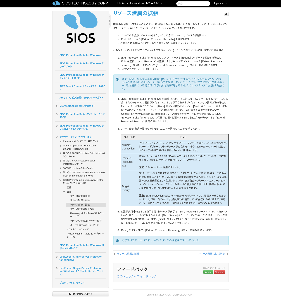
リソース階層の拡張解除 (82, 209)
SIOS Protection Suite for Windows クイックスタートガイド (81, 76)
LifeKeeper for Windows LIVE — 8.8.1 (139, 3)
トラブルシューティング (78, 229)
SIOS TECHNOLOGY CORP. (85, 3)
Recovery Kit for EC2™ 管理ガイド (78, 141)
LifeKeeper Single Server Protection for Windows (78, 258)
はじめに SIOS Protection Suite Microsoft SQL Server (82, 154)
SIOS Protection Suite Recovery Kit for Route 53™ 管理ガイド (81, 181)
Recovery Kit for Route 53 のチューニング (87, 215)
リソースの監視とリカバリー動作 (86, 220)
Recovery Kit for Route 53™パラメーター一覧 (85, 235)
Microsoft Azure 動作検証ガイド (75, 106)
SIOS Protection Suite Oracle (76, 168)
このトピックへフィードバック (137, 276)
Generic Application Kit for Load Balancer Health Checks (77, 147)
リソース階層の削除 (80, 200)
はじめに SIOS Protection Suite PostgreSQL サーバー (77, 162)
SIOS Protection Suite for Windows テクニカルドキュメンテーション (79, 127)
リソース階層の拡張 (80, 204)
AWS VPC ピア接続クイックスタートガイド (81, 97)
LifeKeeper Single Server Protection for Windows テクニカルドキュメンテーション (79, 271)
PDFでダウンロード (80, 293)
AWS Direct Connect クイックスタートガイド (82, 88)
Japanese (220, 3)
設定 (66, 192)
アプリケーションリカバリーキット (74, 137)
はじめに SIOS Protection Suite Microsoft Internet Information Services (82, 173)
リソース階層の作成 (80, 196)
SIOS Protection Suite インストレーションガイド (80, 115)
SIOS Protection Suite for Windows (80, 55)
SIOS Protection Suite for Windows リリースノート (81, 65)
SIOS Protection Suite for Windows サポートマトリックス (81, 247)
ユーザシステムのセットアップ (84, 225)
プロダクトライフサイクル (72, 282)
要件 (69, 187)
